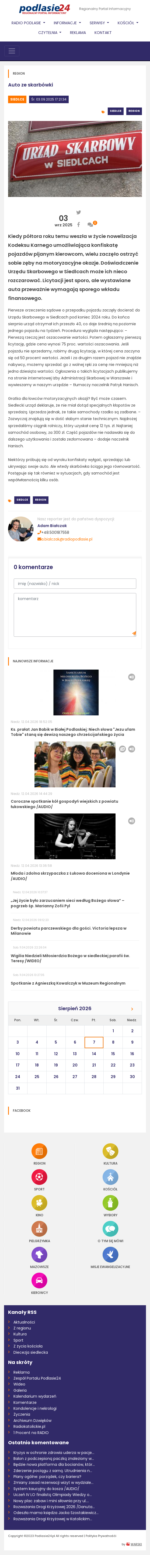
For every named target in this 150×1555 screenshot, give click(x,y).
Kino (39, 1206)
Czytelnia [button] (48, 32)
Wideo (19, 1384)
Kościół (110, 1180)
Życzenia (21, 1414)
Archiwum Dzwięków (32, 1420)
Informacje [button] (66, 23)
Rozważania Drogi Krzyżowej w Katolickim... (52, 1519)
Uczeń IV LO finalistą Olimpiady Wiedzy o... (52, 1494)
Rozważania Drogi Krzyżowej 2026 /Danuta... (54, 1506)
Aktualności (24, 1322)
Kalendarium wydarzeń (34, 1396)
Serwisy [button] (98, 23)
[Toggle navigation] (11, 51)
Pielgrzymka (39, 1232)
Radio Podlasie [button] (27, 23)
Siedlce (17, 99)
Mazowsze (39, 1258)
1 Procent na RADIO (31, 1432)
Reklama (78, 32)
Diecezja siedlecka (30, 1352)
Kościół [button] (126, 23)
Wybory (110, 1206)
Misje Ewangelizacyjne (110, 1258)
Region (134, 111)
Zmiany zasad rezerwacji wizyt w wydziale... (53, 1482)
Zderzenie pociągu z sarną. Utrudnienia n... (52, 1470)
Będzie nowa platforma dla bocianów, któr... (54, 1464)
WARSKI (136, 1544)
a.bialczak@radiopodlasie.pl (64, 539)
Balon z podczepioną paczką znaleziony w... (53, 1458)
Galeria (20, 1390)
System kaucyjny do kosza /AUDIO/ (46, 1488)
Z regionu (22, 1328)
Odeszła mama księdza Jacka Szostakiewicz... (56, 1512)
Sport (39, 1180)
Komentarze (25, 1402)
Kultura (110, 1154)
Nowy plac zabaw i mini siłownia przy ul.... (51, 1501)
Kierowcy (39, 1283)
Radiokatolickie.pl (29, 1426)
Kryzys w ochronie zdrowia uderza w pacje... (53, 1452)
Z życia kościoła (28, 1346)
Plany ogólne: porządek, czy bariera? (47, 1476)
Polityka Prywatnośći (101, 1536)
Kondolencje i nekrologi (35, 1408)
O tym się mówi (110, 1232)
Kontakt (103, 32)
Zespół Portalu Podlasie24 (37, 1378)
